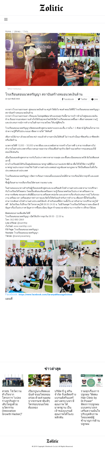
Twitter (83, 99)
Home (8, 31)
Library (17, 31)
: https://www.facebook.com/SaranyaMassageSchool (38, 294)
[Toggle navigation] (6, 19)
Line (94, 99)
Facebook (68, 99)
